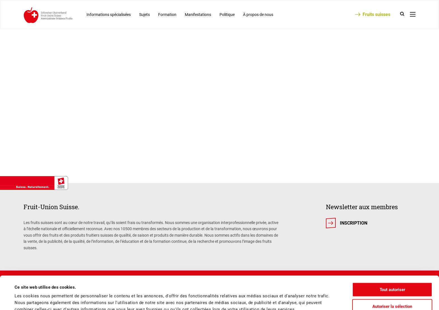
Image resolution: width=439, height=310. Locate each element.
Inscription (353, 223)
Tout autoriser (392, 261)
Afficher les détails (238, 299)
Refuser (392, 294)
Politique (227, 14)
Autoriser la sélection (392, 277)
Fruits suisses (376, 14)
